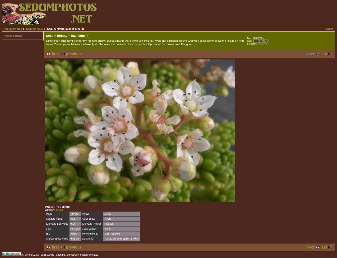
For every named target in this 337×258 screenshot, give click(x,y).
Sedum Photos (13, 28)
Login (329, 28)
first (55, 54)
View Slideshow (13, 36)
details (60, 209)
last (323, 54)
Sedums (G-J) (34, 28)
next (310, 54)
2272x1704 (261, 44)
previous (74, 54)
